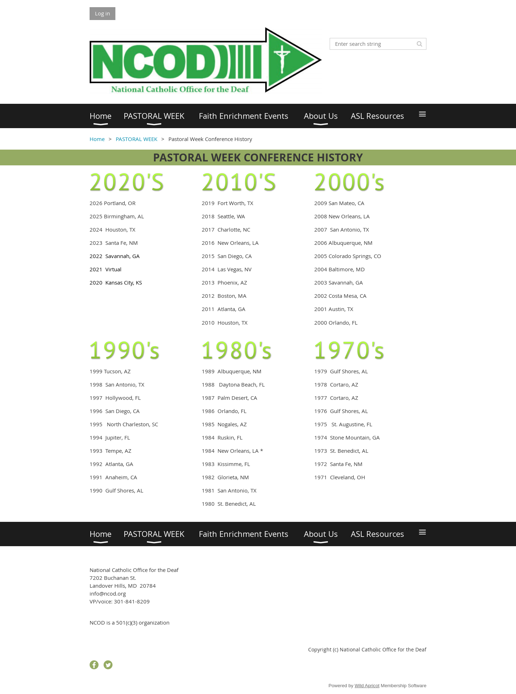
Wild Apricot (367, 685)
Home (97, 138)
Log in (102, 13)
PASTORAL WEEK (136, 138)
